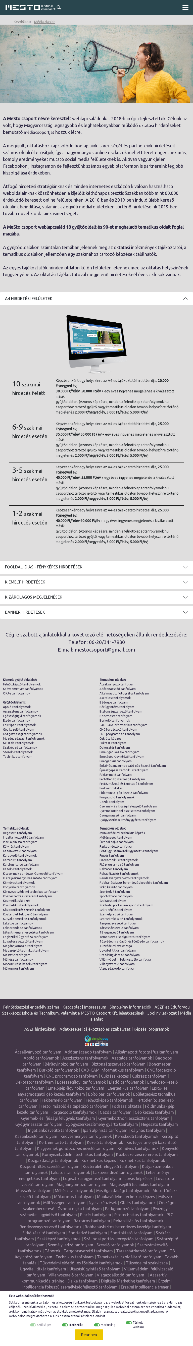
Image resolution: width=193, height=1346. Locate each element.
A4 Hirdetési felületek (29, 298)
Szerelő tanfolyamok (18, 752)
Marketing (108, 1324)
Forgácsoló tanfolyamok (117, 797)
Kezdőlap (21, 22)
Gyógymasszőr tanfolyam (118, 815)
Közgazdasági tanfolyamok (22, 734)
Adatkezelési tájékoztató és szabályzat (95, 1029)
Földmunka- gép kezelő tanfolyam (124, 792)
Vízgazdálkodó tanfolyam (118, 968)
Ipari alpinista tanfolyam (20, 842)
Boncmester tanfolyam (116, 716)
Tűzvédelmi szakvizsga (116, 946)
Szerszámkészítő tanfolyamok (121, 918)
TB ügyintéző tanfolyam (117, 932)
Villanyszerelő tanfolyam (117, 964)
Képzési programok (151, 1029)
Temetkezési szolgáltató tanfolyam (125, 937)
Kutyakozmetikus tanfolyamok (24, 918)
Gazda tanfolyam (112, 801)
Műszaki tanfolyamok (18, 743)
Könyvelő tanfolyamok (19, 887)
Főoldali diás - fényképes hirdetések (43, 567)
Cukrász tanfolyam (113, 743)
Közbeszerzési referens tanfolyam (27, 896)
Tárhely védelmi (138, 1325)
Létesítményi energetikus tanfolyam (28, 932)
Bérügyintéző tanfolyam (117, 707)
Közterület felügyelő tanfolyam (25, 914)
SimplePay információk (130, 1007)
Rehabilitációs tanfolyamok (119, 873)
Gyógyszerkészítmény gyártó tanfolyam (128, 820)
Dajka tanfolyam (83, 1281)
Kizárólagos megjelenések (33, 597)
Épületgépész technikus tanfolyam (124, 770)
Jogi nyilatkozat (162, 1013)
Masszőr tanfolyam (16, 955)
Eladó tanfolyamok (16, 720)
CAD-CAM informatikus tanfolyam (124, 725)
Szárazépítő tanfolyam (116, 909)
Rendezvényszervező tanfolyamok (124, 878)
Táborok (52, 1251)
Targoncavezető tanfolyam (119, 923)
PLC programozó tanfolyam (119, 864)
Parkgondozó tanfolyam (117, 846)
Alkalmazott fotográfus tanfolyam (124, 693)
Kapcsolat (72, 1007)
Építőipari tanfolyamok (19, 725)
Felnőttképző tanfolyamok (22, 684)
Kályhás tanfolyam (16, 846)
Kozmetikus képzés (16, 900)
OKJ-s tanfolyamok (16, 693)
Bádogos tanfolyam (114, 702)
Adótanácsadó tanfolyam (118, 688)
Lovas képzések (138, 1178)
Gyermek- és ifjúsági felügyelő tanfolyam (128, 806)
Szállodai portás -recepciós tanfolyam (126, 905)
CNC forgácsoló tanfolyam (118, 729)
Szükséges (44, 1324)
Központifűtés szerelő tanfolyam (26, 909)
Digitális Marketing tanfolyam (128, 1281)
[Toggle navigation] (185, 8)
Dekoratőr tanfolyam (115, 747)
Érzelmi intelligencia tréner (145, 1287)
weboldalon (17, 1316)
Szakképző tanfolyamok (20, 747)
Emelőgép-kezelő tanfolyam (119, 752)
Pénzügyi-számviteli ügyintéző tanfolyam (129, 851)
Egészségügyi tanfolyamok (22, 716)
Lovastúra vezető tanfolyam (23, 941)
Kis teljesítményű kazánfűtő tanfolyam (30, 878)
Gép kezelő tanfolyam (18, 729)
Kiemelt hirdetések (25, 582)
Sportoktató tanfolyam (116, 896)
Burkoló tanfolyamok (115, 720)
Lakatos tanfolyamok (18, 923)
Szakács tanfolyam (113, 900)
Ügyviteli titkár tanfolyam (118, 950)
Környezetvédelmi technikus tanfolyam (31, 891)
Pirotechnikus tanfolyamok (119, 860)
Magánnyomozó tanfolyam (22, 946)
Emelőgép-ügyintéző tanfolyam (122, 756)
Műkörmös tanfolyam (18, 968)
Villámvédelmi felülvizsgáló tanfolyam (127, 959)
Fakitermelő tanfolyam (116, 774)
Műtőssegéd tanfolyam (116, 837)
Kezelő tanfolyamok (17, 869)
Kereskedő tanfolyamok (20, 855)
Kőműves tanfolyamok (19, 882)
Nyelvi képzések (103, 1202)
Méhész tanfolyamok (18, 959)
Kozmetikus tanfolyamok (21, 905)
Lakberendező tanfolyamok (22, 927)
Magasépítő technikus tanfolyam (26, 950)
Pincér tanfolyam (112, 855)
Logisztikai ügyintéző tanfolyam (26, 937)
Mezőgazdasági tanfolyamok (23, 738)
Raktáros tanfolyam (114, 869)
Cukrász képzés (110, 738)
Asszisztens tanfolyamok (20, 711)
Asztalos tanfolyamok (115, 697)
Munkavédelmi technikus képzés (122, 833)
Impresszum (95, 1007)
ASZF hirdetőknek (40, 1029)
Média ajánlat (44, 22)
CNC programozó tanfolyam (120, 734)
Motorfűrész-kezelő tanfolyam (25, 964)
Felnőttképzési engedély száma (31, 1007)
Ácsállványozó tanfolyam (117, 684)
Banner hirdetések (25, 612)
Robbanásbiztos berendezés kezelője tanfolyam (134, 882)
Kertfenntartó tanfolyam (21, 864)
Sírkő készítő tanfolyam (116, 887)
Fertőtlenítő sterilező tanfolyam (122, 779)
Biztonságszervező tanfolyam (121, 711)
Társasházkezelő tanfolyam (119, 927)
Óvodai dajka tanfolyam (117, 842)
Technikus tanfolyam (17, 756)
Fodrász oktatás (111, 788)
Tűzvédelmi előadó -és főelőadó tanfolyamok (132, 941)
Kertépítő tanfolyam (17, 860)
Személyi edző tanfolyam (117, 914)
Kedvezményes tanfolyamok (23, 688)
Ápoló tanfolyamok (17, 707)
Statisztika (76, 1324)
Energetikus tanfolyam (116, 761)
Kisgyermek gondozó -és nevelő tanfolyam (33, 873)
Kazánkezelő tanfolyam (20, 851)
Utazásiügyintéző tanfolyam (120, 955)
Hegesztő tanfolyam (17, 833)
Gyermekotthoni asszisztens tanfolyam (127, 810)
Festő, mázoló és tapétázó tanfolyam (126, 783)
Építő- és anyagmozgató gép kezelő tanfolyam (133, 765)
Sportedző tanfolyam (115, 891)
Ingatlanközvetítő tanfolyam (23, 837)
